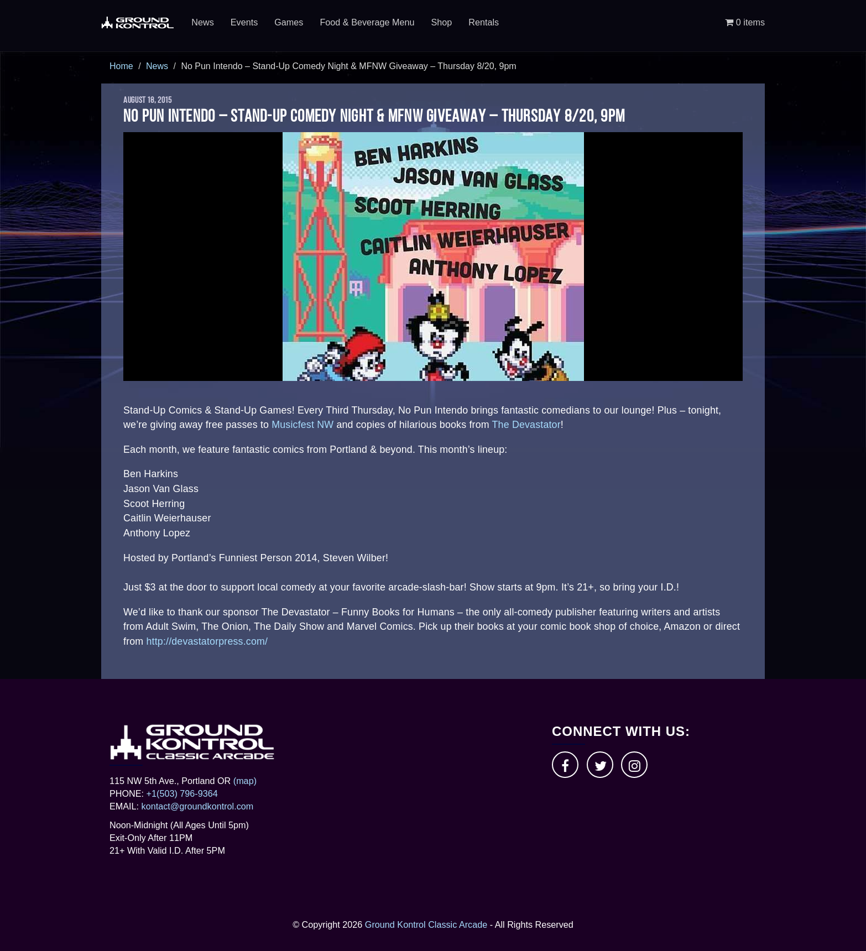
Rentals (483, 22)
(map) (245, 781)
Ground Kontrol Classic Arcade (426, 924)
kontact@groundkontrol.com (198, 806)
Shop (441, 22)
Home (121, 66)
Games (288, 22)
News (202, 22)
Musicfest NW (302, 424)
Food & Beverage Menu (367, 22)
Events (244, 22)
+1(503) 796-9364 (182, 793)
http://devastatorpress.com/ (207, 641)
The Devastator (526, 424)
